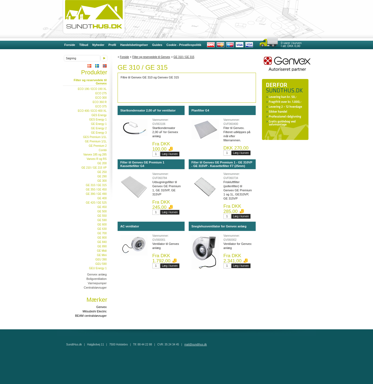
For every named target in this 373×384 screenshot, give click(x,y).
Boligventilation (96, 278)
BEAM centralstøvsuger (91, 315)
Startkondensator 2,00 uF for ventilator (148, 110)
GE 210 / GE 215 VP (94, 167)
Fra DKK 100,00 (161, 146)
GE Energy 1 (99, 123)
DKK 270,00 (236, 148)
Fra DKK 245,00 (161, 205)
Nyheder (98, 44)
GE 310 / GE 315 (96, 185)
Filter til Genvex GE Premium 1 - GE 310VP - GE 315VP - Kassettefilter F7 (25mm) (221, 164)
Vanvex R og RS (97, 158)
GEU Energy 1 (98, 268)
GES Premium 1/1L (95, 137)
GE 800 (102, 237)
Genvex (101, 307)
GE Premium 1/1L (96, 141)
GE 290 (102, 176)
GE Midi (102, 250)
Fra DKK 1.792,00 (161, 258)
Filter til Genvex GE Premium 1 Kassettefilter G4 (142, 164)
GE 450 (102, 207)
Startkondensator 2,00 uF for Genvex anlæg (165, 132)
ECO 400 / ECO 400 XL (92, 110)
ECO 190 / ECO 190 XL (92, 88)
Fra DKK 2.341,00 (232, 258)
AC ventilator (129, 226)
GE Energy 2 (99, 128)
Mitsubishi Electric (95, 311)
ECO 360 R (100, 102)
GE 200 (102, 163)
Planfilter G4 (200, 110)
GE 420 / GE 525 (96, 202)
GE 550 (102, 215)
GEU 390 (101, 259)
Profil (112, 44)
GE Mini (102, 255)
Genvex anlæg (97, 274)
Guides (157, 44)
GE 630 (102, 228)
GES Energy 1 (98, 119)
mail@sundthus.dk (195, 344)
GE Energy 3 (99, 132)
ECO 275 (101, 93)
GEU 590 (101, 263)
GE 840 (102, 242)
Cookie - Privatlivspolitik (183, 44)
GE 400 (102, 198)
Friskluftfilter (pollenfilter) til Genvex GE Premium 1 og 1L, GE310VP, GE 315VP (237, 190)
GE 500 (102, 211)
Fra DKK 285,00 (232, 209)
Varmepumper (97, 283)
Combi (103, 150)
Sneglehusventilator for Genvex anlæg (218, 226)
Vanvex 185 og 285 (95, 154)
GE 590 (102, 220)
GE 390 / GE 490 (96, 193)
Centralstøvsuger (95, 287)
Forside (69, 44)
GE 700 (102, 233)
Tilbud (83, 44)
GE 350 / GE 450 (96, 189)
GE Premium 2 (98, 145)
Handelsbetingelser (134, 44)
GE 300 (102, 180)
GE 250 (102, 172)
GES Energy (99, 115)
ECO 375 (101, 106)
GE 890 (102, 246)
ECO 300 (101, 97)
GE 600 (102, 224)
